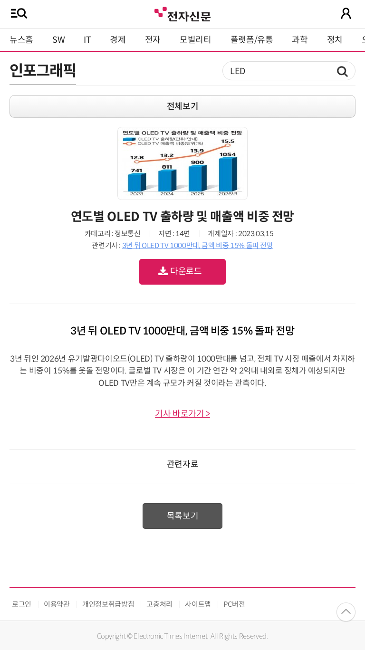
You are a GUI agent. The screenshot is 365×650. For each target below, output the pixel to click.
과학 (299, 40)
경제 (117, 40)
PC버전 (234, 604)
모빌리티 (195, 40)
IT (87, 40)
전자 (153, 40)
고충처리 (159, 604)
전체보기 (183, 106)
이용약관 (57, 604)
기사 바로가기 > (182, 414)
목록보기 (183, 516)
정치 (335, 40)
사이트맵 (198, 604)
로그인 (21, 604)
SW (58, 40)
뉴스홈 (21, 40)
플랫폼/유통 (252, 40)
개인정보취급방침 (108, 604)
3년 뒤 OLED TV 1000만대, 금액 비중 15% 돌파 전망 (197, 245)
